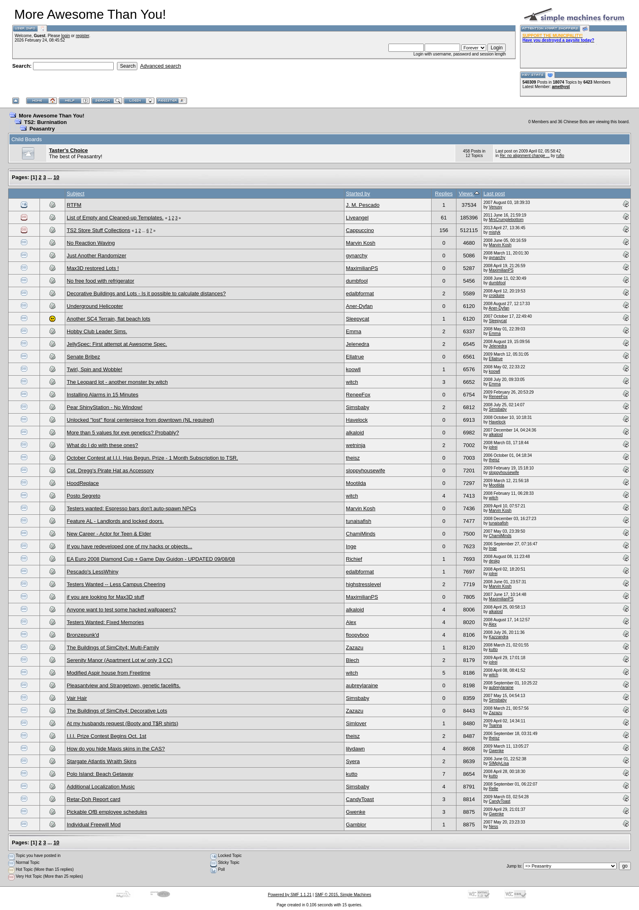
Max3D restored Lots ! (93, 268)
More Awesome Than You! (51, 116)
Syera (353, 761)
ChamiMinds (360, 534)
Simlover (356, 723)
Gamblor (356, 824)
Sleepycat (357, 319)
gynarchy (357, 255)
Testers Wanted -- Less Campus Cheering (116, 584)
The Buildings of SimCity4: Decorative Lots (117, 711)
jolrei (493, 447)
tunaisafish (358, 521)
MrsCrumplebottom (506, 219)
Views (469, 193)
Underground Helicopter (95, 306)
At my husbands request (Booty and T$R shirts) (122, 723)
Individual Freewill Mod (94, 824)
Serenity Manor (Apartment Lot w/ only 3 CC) (119, 660)
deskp (494, 561)
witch (352, 382)
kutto (493, 649)
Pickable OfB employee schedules (107, 812)
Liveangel (357, 218)
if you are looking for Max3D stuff (105, 597)
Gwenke (496, 750)
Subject (75, 193)
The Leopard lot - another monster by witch (117, 382)
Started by (358, 193)
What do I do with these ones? (102, 445)
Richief (354, 559)
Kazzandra (499, 637)
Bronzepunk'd (83, 635)
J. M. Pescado (362, 205)
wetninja (356, 445)
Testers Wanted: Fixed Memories (105, 622)
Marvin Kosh (360, 243)
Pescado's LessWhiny (93, 572)
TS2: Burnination (45, 122)
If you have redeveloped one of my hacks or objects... (129, 546)
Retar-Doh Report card (94, 799)
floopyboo (357, 635)
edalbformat (360, 293)
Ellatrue (355, 357)
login (65, 35)
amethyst (561, 86)
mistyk (494, 232)
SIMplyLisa (499, 763)
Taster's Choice (68, 150)
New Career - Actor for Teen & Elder (109, 534)
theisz (353, 458)
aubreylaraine (362, 685)
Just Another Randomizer (96, 255)
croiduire (497, 295)
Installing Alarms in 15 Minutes (103, 395)
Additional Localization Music (101, 787)
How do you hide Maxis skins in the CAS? (116, 749)
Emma (353, 331)
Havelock (357, 420)
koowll (353, 369)
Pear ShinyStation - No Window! (105, 407)
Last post (494, 193)
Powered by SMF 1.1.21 (289, 894)
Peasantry (42, 129)
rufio (560, 155)
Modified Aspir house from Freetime (108, 673)
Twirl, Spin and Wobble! (94, 369)
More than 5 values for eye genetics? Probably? (123, 433)
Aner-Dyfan (359, 306)
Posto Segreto (83, 496)
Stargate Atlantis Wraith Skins (102, 761)
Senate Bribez (83, 357)
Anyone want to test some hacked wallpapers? (121, 610)
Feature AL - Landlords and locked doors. (115, 521)
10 (56, 177)
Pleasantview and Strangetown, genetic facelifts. (124, 685)
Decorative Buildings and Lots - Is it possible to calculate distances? (146, 293)
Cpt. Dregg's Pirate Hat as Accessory (110, 470)
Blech (352, 660)
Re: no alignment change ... (524, 155)
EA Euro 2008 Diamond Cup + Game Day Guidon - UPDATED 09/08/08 (151, 559)
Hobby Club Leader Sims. (97, 331)
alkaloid (355, 433)
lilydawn (355, 749)
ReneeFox (358, 395)
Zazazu (355, 647)
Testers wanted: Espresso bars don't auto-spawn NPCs (131, 508)
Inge (351, 546)
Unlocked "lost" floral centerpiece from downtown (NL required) (140, 420)
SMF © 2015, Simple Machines (343, 894)
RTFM (74, 205)
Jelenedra (357, 344)
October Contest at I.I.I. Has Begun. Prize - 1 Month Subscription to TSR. (152, 458)
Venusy (495, 207)
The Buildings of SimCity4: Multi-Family (113, 647)
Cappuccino (360, 230)
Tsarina (495, 725)
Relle (493, 788)
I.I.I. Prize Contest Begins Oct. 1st (106, 736)
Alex (351, 622)
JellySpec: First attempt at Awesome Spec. (117, 344)
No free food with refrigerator (100, 281)
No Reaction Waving (91, 243)
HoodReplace (83, 483)
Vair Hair (77, 698)
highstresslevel (363, 584)
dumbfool (357, 281)
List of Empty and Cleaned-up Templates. (115, 218)
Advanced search (160, 66)
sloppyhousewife (365, 470)
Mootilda (356, 483)
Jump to (514, 866)
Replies (443, 193)
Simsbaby (357, 407)
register (82, 35)
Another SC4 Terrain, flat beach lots (108, 319)
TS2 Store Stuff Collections (98, 230)
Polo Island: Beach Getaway (100, 774)
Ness (493, 826)
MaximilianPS (362, 268)
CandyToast (360, 799)
